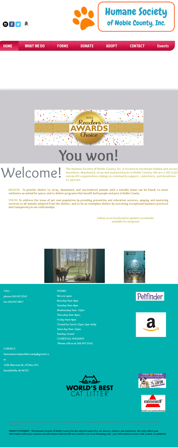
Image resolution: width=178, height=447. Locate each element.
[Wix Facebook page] (12, 24)
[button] (35, 46)
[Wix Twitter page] (18, 24)
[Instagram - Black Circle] (5, 24)
